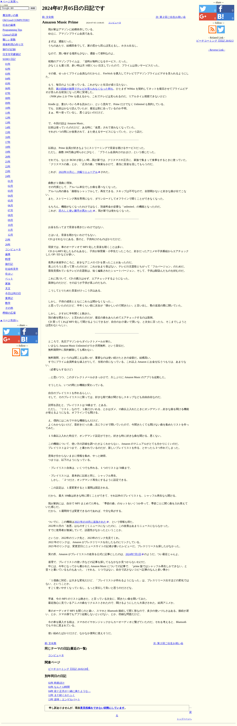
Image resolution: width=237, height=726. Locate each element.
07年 (7, 93)
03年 (7, 73)
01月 (10, 181)
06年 (7, 88)
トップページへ (184, 719)
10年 (7, 108)
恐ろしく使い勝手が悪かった (76, 210)
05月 (10, 200)
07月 (10, 210)
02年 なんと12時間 (59, 687)
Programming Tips (12, 29)
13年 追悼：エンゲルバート (64, 699)
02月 (10, 186)
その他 (9, 308)
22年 (7, 166)
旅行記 (9, 264)
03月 (10, 190)
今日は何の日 (13, 293)
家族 (7, 283)
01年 (7, 64)
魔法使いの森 (10, 15)
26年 (7, 244)
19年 (7, 151)
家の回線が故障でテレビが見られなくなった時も (84, 88)
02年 (7, 68)
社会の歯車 (9, 25)
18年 (7, 147)
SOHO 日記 (9, 59)
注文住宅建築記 (12, 54)
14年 (7, 127)
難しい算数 (9, 39)
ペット (9, 278)
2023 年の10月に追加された (90, 521)
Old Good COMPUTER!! (16, 20)
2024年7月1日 (133, 554)
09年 (7, 103)
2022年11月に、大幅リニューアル (78, 172)
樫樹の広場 (9, 312)
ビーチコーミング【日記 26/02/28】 (68, 669)
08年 (7, 98)
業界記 (9, 298)
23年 (7, 171)
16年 (7, 137)
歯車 (7, 254)
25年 (7, 239)
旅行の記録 (9, 49)
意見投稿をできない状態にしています (102, 707)
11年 (7, 112)
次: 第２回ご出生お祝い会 (171, 17)
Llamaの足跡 (10, 34)
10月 (10, 225)
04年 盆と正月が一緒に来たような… (69, 691)
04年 (7, 78)
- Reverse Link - (216, 49)
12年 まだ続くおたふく (61, 695)
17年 (7, 142)
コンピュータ (114, 22)
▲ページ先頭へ (9, 320)
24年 (7, 176)
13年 (7, 122)
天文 (7, 288)
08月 (10, 215)
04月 (10, 195)
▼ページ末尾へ (9, 1)
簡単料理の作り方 (13, 44)
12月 (10, 234)
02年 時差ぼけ (56, 682)
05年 (7, 83)
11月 (10, 230)
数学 (7, 303)
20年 (7, 156)
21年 (7, 161)
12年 (7, 117)
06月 (10, 205)
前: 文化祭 (48, 17)
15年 (7, 132)
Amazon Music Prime (60, 22)
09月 (10, 220)
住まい (9, 273)
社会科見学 (11, 269)
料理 (7, 259)
